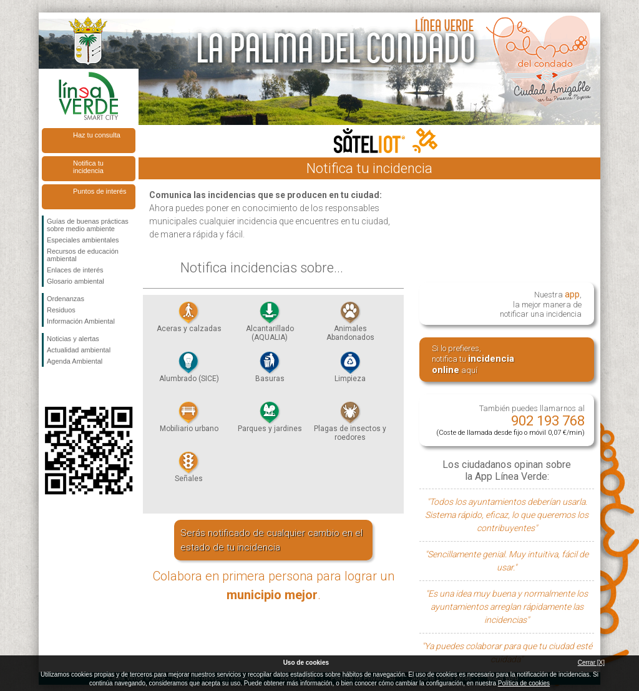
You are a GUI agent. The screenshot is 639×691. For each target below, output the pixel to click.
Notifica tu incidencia (88, 166)
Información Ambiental (81, 321)
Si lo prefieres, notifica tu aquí (473, 359)
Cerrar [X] (591, 662)
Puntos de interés (100, 191)
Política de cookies (524, 683)
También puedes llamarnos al (510, 420)
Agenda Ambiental (74, 361)
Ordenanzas (65, 298)
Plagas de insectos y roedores (350, 425)
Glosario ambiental (75, 281)
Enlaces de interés (75, 270)
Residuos (61, 310)
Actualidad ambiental (78, 350)
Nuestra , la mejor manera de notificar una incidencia (541, 303)
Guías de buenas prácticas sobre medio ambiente (88, 224)
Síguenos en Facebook (49, 386)
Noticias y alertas (73, 338)
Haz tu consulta (96, 135)
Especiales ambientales (83, 240)
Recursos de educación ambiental (83, 254)
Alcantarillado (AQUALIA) (270, 325)
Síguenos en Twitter (69, 386)
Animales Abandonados (350, 325)
